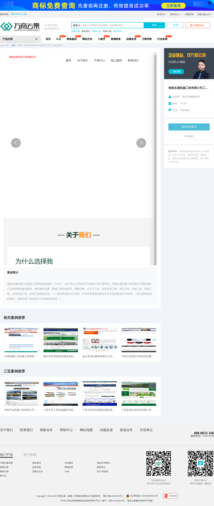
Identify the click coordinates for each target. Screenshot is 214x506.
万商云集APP (204, 14)
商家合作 (46, 430)
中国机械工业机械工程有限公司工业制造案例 (21, 356)
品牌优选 (36, 467)
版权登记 (86, 31)
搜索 (154, 25)
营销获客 (116, 39)
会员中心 (161, 14)
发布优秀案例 (189, 127)
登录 (175, 25)
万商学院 (147, 39)
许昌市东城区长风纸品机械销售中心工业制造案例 (138, 356)
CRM (67, 471)
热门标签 (30, 455)
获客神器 (75, 31)
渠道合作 (126, 430)
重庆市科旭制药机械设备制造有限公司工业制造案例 (60, 356)
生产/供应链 (102, 471)
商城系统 (69, 467)
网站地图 (86, 430)
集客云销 (4, 471)
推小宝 (3, 475)
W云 (58, 39)
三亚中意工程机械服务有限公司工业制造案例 (60, 410)
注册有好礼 (197, 25)
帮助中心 (66, 430)
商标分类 (4, 467)
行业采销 (162, 39)
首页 (48, 39)
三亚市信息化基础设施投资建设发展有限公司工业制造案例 (99, 410)
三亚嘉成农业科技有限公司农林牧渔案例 (138, 410)
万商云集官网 (6, 463)
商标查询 (36, 463)
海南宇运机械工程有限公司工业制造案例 (21, 410)
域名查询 (117, 31)
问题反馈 (189, 14)
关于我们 (6, 430)
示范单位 (146, 430)
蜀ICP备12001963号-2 (113, 496)
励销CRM (96, 31)
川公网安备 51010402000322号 (142, 496)
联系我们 (26, 430)
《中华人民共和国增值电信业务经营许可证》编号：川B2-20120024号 (91, 500)
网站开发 (87, 39)
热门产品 (6, 455)
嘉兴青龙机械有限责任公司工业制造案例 (99, 356)
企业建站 (69, 463)
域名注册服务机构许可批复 (140, 500)
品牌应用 (131, 39)
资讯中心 (175, 14)
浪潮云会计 (37, 471)
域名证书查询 (103, 463)
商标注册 (107, 31)
